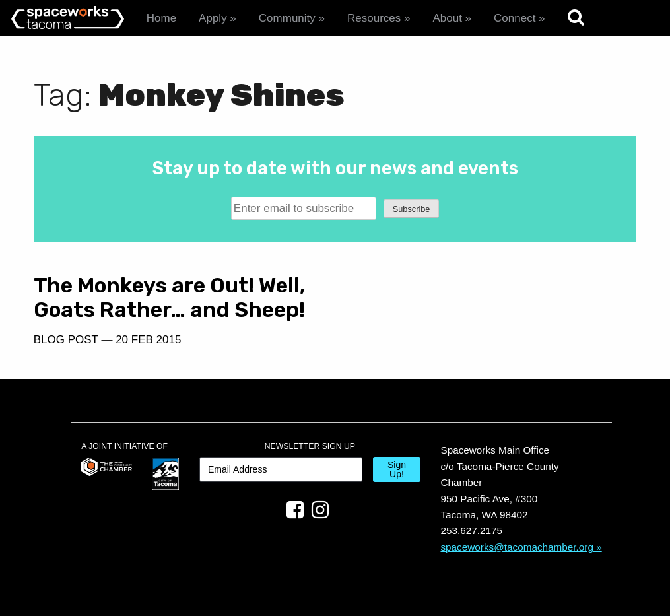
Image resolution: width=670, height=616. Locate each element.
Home (161, 18)
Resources (374, 18)
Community (287, 18)
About (446, 18)
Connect (514, 18)
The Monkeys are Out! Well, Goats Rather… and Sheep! (170, 297)
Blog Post (66, 339)
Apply (213, 18)
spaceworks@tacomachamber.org (516, 547)
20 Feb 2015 (148, 339)
